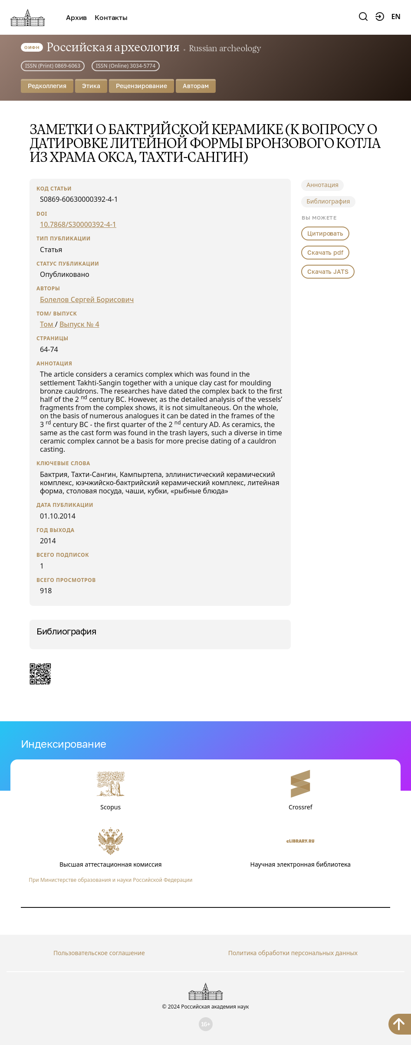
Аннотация (322, 185)
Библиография (328, 201)
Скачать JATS (327, 271)
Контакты (111, 17)
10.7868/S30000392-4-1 (78, 224)
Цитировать (325, 233)
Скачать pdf (325, 252)
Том (47, 324)
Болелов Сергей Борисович (87, 299)
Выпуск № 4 (79, 324)
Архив (76, 17)
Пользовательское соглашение (99, 953)
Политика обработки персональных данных (293, 953)
